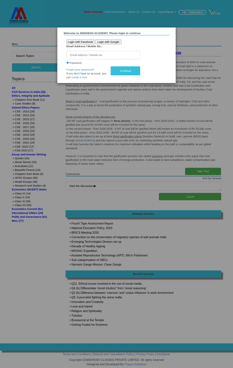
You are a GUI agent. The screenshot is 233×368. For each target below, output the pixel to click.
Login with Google (111, 41)
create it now (82, 77)
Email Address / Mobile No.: (87, 46)
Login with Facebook (83, 41)
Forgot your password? (83, 69)
